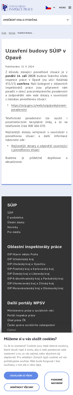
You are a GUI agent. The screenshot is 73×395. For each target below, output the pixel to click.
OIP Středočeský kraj (20, 259)
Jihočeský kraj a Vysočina (20, 20)
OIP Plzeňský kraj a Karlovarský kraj (30, 269)
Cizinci (11, 330)
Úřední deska (15, 222)
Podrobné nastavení (56, 381)
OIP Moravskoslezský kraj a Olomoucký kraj (35, 288)
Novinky (12, 227)
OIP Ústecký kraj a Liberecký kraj (28, 273)
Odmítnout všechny (21, 387)
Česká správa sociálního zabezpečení (31, 325)
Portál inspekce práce (21, 315)
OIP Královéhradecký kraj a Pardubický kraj (35, 278)
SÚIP (10, 212)
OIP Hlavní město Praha (22, 254)
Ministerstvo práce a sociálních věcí (30, 310)
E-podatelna (15, 217)
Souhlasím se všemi (21, 375)
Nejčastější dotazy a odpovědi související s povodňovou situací (39, 148)
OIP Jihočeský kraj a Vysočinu (26, 264)
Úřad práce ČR (16, 320)
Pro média (13, 232)
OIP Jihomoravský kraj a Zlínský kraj (30, 283)
